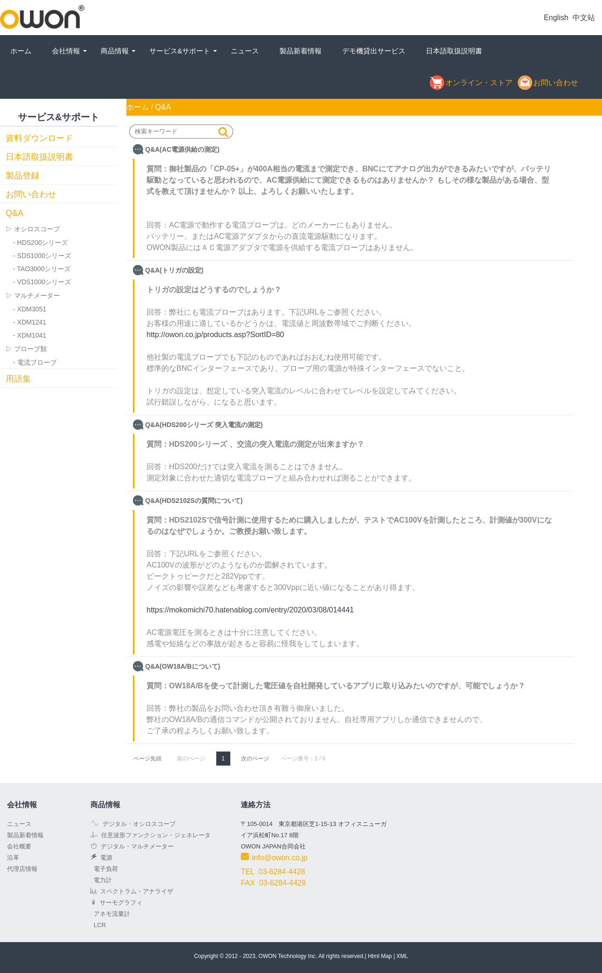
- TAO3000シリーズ (42, 269)
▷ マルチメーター (33, 295)
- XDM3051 (29, 309)
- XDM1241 (29, 322)
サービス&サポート (179, 51)
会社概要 (19, 846)
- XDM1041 (29, 335)
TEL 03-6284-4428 (273, 872)
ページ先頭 (147, 758)
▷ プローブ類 (26, 349)
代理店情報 (22, 868)
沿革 (13, 857)
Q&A (14, 213)
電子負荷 (104, 868)
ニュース (245, 51)
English (556, 18)
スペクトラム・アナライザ (131, 891)
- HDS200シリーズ (40, 242)
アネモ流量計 (110, 913)
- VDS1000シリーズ (42, 282)
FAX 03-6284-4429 (273, 883)
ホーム (20, 51)
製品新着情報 (300, 51)
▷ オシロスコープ (33, 229)
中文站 (584, 18)
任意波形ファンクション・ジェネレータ (150, 835)
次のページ (255, 758)
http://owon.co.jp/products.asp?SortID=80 (215, 335)
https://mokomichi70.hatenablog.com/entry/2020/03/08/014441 (250, 610)
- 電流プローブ (35, 362)
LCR (98, 925)
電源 (101, 857)
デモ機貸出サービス (373, 51)
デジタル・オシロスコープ (133, 823)
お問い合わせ (31, 194)
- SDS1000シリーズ (42, 255)
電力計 (101, 880)
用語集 (18, 378)
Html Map (380, 956)
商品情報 (115, 51)
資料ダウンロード (39, 138)
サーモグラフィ (116, 902)
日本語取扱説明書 (454, 51)
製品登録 (22, 175)
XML (402, 956)
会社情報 (66, 51)
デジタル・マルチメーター (132, 846)
